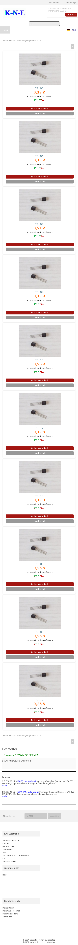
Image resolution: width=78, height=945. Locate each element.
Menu (5, 30)
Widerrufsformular (11, 840)
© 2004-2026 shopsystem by (39, 940)
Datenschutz (8, 846)
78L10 (39, 360)
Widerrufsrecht (9, 861)
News (4, 874)
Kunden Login (70, 2)
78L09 (39, 292)
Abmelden (7, 916)
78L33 (39, 564)
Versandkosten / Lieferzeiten (15, 855)
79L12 (39, 700)
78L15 (39, 496)
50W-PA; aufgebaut (28, 792)
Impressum (7, 849)
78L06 (39, 156)
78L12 (39, 428)
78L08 (39, 224)
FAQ (4, 858)
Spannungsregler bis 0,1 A (29, 40)
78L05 (39, 88)
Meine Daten (8, 907)
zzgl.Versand (47, 96)
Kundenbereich (12, 901)
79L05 (39, 632)
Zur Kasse (71, 14)
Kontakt (5, 843)
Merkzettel (39, 113)
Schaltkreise (9, 40)
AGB (4, 852)
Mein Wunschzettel (11, 910)
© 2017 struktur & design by (39, 942)
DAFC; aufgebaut (26, 781)
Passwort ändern (10, 913)
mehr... (5, 785)
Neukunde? (54, 2)
